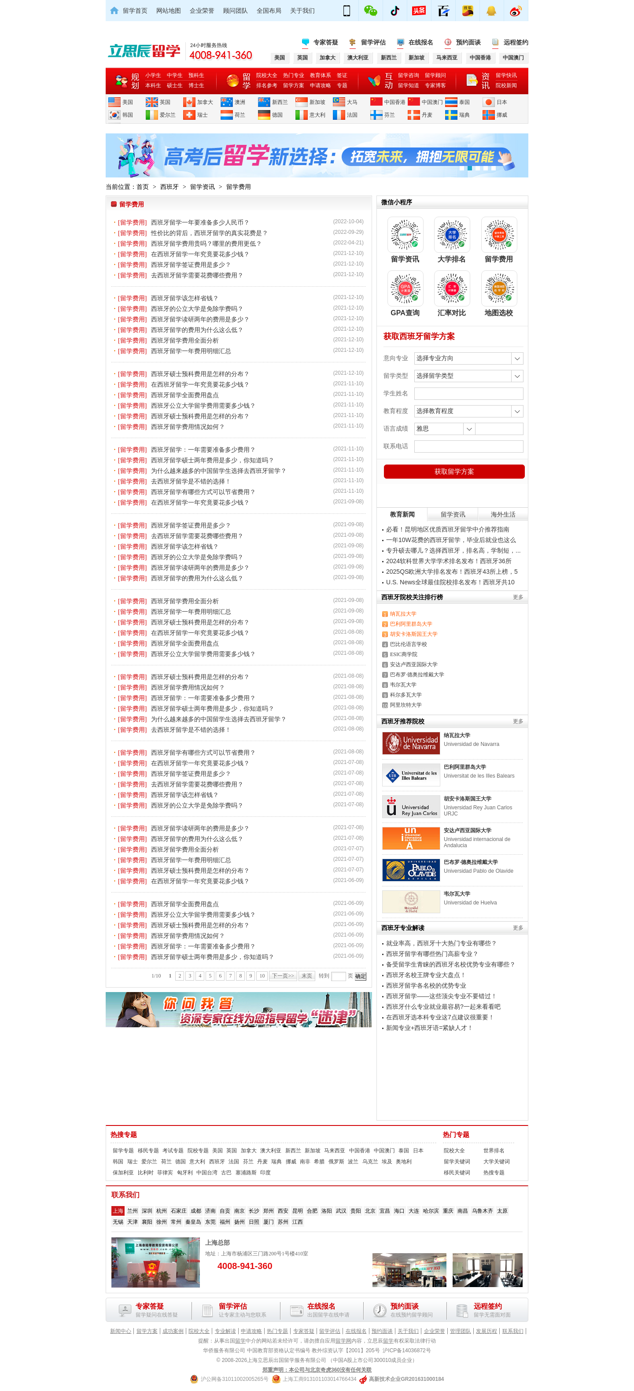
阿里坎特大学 (406, 705)
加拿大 (205, 102)
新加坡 (317, 102)
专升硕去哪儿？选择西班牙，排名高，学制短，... (453, 550)
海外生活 (503, 514)
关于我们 (302, 10)
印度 (265, 1173)
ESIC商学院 (403, 654)
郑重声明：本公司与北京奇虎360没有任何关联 (317, 1370)
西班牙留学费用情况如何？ (188, 426)
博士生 (196, 85)
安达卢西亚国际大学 (414, 664)
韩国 (127, 115)
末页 (307, 976)
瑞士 (202, 115)
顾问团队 (235, 10)
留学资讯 (202, 186)
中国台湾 (206, 1173)
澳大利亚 (270, 1150)
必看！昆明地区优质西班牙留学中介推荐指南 (447, 529)
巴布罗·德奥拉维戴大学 (417, 675)
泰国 (464, 102)
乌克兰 (370, 1162)
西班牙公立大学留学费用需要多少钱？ (203, 405)
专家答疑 (325, 42)
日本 (502, 102)
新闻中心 (120, 1331)
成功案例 (173, 1331)
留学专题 (123, 1150)
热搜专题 (124, 1134)
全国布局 (269, 10)
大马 (352, 102)
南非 (305, 1162)
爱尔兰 (168, 115)
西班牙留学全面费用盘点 (185, 394)
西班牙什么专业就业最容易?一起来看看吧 (443, 1006)
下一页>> (283, 976)
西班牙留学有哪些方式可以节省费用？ (203, 491)
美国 (127, 102)
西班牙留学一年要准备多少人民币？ (200, 222)
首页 (142, 186)
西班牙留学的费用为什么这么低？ (197, 329)
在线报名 (421, 42)
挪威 (502, 115)
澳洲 (240, 102)
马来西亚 (334, 1150)
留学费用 (238, 186)
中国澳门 (432, 102)
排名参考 (266, 85)
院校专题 (198, 1150)
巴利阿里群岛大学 (411, 624)
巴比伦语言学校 (408, 644)
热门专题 (456, 1134)
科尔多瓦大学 (406, 695)
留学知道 (408, 85)
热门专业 (293, 75)
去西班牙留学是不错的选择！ (191, 481)
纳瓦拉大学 (403, 614)
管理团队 (460, 1331)
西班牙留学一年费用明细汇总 (191, 350)
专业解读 (225, 1331)
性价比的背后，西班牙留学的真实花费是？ (209, 232)
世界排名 (494, 1150)
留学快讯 (506, 75)
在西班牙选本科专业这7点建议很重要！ (440, 1017)
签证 (342, 75)
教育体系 (320, 75)
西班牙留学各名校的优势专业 (426, 985)
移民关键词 (457, 1173)
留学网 (343, 1341)
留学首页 (135, 10)
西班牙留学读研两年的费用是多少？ (200, 319)
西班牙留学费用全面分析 (185, 340)
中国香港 (394, 102)
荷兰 (240, 115)
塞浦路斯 (246, 1173)
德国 (277, 115)
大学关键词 (496, 1162)
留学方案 (293, 85)
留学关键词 (457, 1162)
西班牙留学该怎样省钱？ (185, 298)
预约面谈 (468, 42)
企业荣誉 (202, 10)
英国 (165, 102)
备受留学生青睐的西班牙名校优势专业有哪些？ (451, 964)
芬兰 (389, 115)
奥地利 (404, 1162)
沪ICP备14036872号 (407, 1350)
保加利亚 (123, 1173)
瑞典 (464, 115)
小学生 (153, 75)
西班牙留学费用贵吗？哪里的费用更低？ (206, 243)
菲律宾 (165, 1173)
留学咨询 (408, 75)
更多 (518, 597)
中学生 (175, 75)
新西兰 (280, 102)
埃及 (387, 1162)
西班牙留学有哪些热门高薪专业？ (432, 953)
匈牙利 (185, 1173)
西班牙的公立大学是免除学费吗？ (197, 308)
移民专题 (148, 1150)
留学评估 (373, 42)
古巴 (226, 1173)
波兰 (353, 1162)
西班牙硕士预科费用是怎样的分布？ (200, 373)
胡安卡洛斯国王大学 (414, 634)
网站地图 (168, 10)
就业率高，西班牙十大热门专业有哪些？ (441, 943)
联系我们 (512, 1331)
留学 (240, 1341)
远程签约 (516, 42)
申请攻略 (320, 85)
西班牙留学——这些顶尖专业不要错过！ (441, 996)
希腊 (319, 1162)
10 (262, 976)
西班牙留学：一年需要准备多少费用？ (203, 449)
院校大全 (266, 75)
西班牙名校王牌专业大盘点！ (426, 974)
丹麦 (427, 115)
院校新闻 (506, 85)
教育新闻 (402, 514)
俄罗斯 (336, 1162)
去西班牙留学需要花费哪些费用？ (197, 275)
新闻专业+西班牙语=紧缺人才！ (429, 1027)
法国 (352, 115)
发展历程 (486, 1331)
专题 (342, 85)
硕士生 (175, 85)
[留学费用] (132, 222)
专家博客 (435, 85)
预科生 (196, 75)
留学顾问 (435, 75)
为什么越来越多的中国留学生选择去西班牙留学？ (219, 470)
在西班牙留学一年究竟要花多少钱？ (200, 254)
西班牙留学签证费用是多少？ (191, 264)
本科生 (153, 85)
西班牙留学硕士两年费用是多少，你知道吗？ (212, 460)
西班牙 (169, 186)
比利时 (146, 1173)
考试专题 (173, 1150)
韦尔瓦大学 (403, 685)
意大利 (317, 115)
